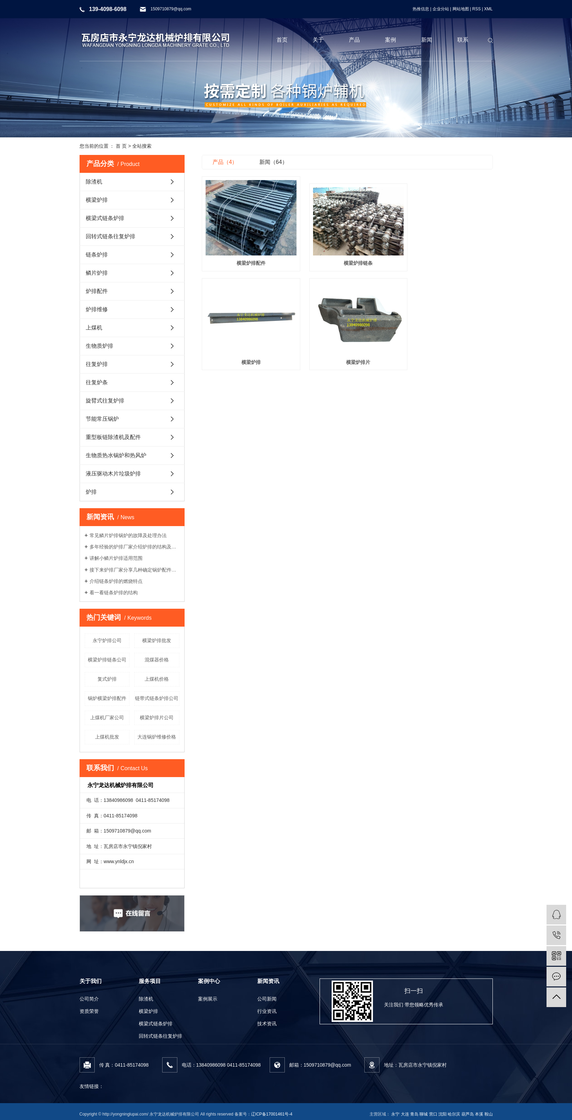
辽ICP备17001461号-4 (271, 1114)
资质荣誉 (89, 1011)
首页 (282, 40)
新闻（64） (273, 162)
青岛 (414, 1114)
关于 (318, 40)
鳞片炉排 (97, 273)
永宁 (395, 1114)
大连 (405, 1114)
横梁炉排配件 (247, 257)
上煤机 (94, 328)
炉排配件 (97, 291)
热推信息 (421, 9)
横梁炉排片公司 (157, 717)
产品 (354, 40)
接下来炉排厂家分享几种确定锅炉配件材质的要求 (134, 570)
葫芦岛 (467, 1114)
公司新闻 (267, 999)
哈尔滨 (454, 1114)
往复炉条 (97, 382)
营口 (433, 1114)
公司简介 (89, 999)
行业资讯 (267, 1011)
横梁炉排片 (247, 350)
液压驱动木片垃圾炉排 (113, 474)
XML (488, 9)
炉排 (91, 492)
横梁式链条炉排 (105, 218)
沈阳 (442, 1114)
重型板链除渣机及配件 (113, 437)
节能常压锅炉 (102, 419)
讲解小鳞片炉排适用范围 (116, 558)
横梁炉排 (97, 200)
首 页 (121, 146)
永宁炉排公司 (107, 640)
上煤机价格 (157, 679)
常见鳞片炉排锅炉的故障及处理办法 (128, 535)
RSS (476, 9)
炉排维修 (97, 309)
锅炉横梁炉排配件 (107, 698)
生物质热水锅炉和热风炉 (116, 455)
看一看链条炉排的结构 (114, 592)
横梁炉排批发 (156, 640)
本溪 (479, 1114)
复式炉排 (107, 679)
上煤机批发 (107, 737)
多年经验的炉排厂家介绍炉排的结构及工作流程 (134, 546)
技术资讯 (267, 1023)
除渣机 (94, 182)
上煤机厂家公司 (107, 717)
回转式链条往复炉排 (110, 236)
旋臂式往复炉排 (105, 401)
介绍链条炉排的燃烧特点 (116, 581)
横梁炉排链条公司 (107, 659)
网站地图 (461, 9)
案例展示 (207, 999)
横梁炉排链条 (347, 257)
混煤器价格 (157, 659)
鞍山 (489, 1114)
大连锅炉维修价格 (156, 737)
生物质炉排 (99, 346)
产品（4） (225, 162)
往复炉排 (97, 364)
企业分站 (441, 9)
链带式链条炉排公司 (156, 698)
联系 (462, 40)
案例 (390, 40)
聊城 (423, 1114)
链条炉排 (97, 255)
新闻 (426, 40)
